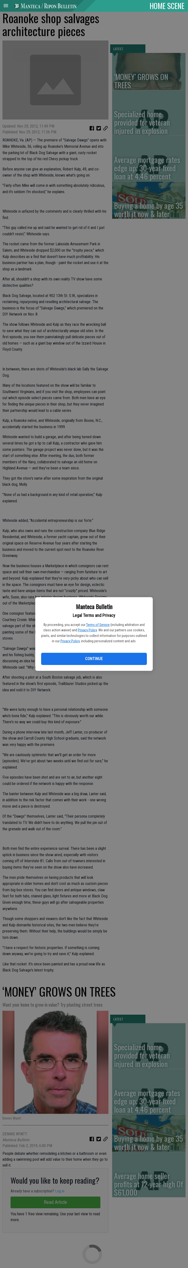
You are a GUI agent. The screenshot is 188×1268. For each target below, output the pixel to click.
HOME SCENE (167, 5)
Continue (94, 658)
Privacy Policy (87, 630)
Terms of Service (98, 625)
